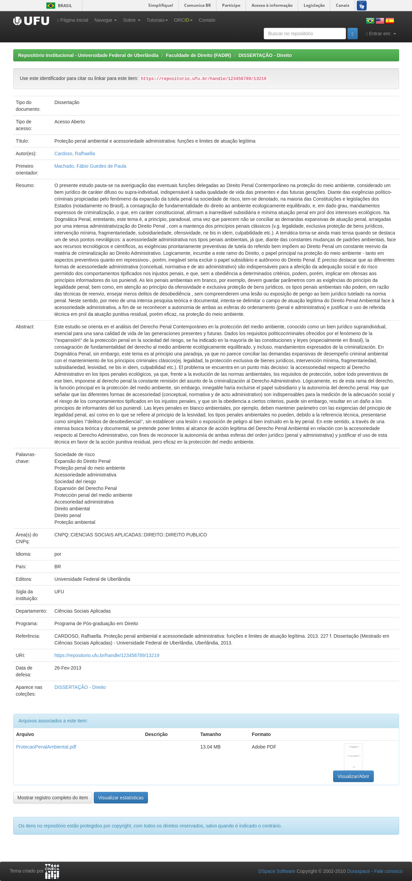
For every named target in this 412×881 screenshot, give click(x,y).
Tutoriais (157, 20)
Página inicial (72, 20)
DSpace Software (276, 871)
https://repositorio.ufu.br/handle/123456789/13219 (107, 655)
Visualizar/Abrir (353, 776)
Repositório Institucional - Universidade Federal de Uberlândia (88, 55)
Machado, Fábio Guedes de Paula (90, 166)
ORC (183, 20)
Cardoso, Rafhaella (75, 153)
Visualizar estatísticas (121, 797)
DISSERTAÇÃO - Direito (265, 55)
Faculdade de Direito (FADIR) (198, 55)
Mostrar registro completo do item (53, 797)
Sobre (131, 20)
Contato (207, 20)
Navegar (105, 20)
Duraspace (358, 871)
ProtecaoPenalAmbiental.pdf (46, 747)
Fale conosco (388, 871)
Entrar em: (381, 34)
